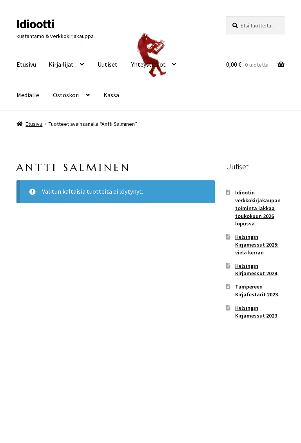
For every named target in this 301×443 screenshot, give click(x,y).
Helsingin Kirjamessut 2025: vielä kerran (257, 244)
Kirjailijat (61, 64)
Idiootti (35, 24)
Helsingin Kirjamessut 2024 (256, 269)
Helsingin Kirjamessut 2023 (256, 311)
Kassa (111, 95)
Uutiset (108, 64)
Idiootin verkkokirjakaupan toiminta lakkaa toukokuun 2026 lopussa (258, 208)
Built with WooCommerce (85, 398)
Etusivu (26, 64)
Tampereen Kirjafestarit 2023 (256, 290)
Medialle (27, 95)
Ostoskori (66, 95)
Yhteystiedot (148, 64)
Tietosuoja (30, 398)
